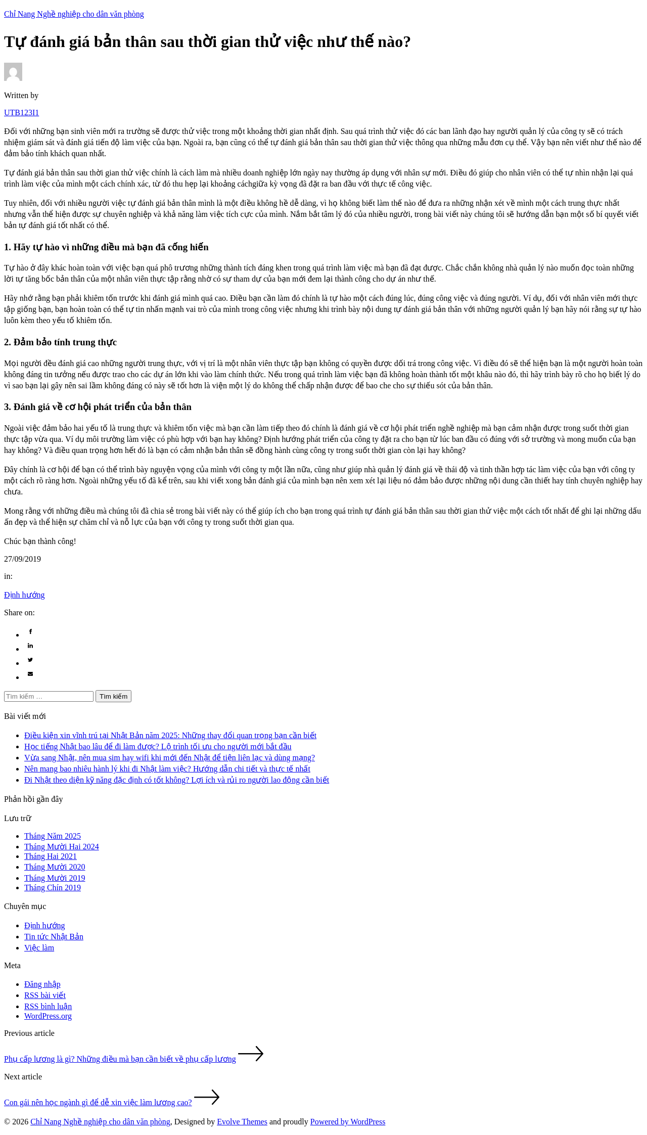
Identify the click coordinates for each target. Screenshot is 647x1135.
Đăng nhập (42, 984)
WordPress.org (48, 1016)
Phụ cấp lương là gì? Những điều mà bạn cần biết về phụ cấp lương (120, 1059)
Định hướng (24, 595)
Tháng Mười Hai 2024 (61, 846)
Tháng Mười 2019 (54, 878)
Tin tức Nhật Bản (53, 936)
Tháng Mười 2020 (54, 866)
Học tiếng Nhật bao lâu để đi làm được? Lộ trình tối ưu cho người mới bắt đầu (158, 746)
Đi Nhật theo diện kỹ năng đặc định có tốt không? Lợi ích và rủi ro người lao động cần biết (176, 780)
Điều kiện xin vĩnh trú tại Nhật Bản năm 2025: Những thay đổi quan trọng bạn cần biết (170, 735)
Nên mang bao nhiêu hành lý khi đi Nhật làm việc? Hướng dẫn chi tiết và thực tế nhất (167, 768)
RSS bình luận (48, 1006)
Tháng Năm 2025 (52, 836)
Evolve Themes (242, 1121)
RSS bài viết (45, 995)
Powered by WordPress (348, 1121)
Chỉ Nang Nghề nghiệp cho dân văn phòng (100, 1121)
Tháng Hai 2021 (50, 856)
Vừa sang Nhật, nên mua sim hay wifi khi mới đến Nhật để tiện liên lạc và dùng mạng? (169, 757)
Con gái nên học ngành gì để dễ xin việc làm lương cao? (98, 1102)
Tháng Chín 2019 (52, 887)
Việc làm (39, 947)
